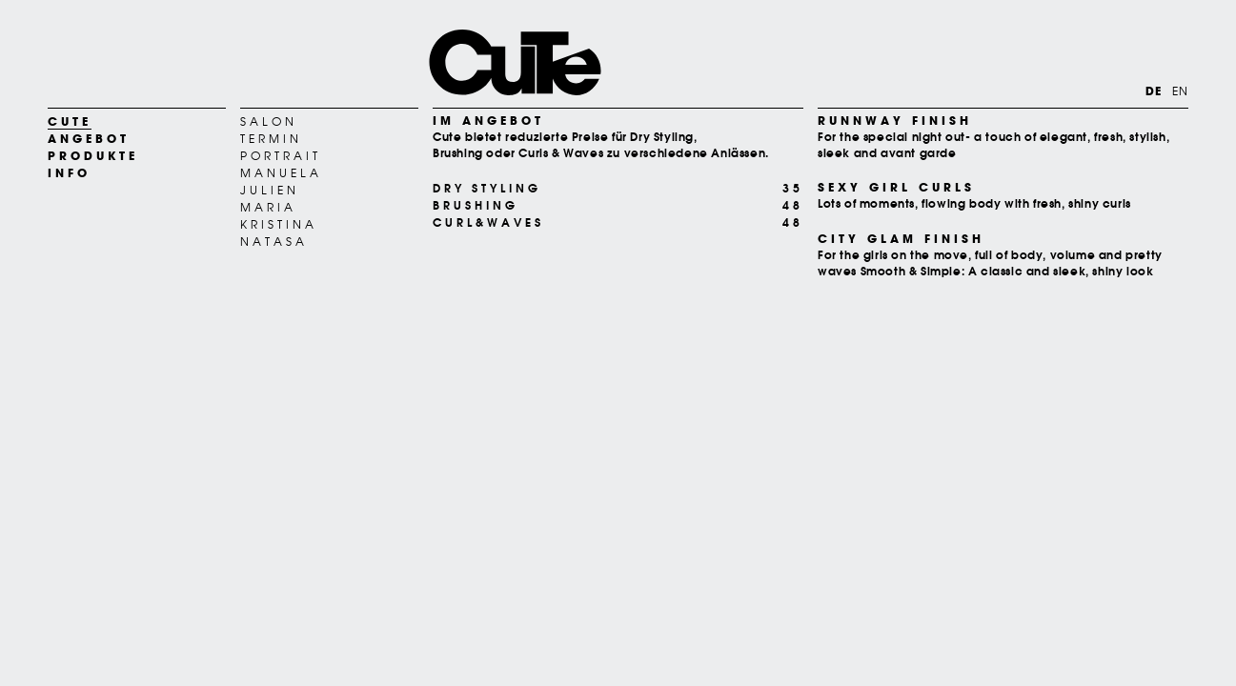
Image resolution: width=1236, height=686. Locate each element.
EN (1180, 91)
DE (1153, 91)
